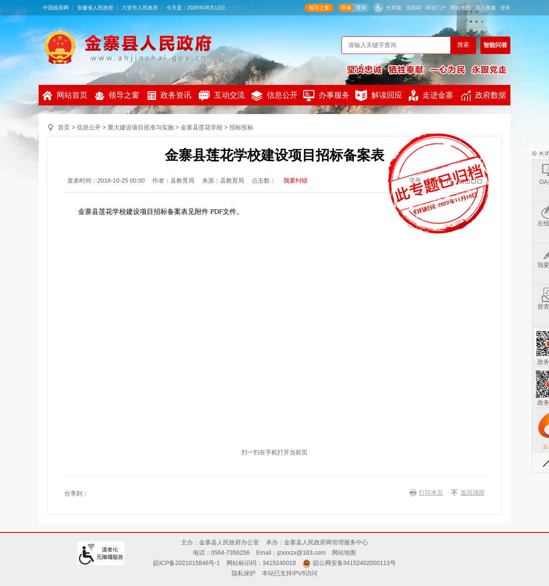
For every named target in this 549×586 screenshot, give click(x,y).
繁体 (361, 8)
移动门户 (435, 8)
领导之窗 (319, 8)
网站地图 (460, 8)
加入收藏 (485, 8)
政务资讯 (169, 95)
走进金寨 (431, 95)
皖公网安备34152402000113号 (354, 562)
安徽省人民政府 (95, 8)
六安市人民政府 (140, 8)
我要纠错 (296, 180)
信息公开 (274, 96)
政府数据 (483, 95)
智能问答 (495, 45)
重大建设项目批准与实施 (141, 127)
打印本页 (431, 492)
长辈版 (393, 8)
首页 (64, 127)
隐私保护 (244, 573)
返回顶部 (473, 492)
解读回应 (378, 95)
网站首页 (64, 95)
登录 (505, 8)
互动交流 (222, 95)
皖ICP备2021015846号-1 (186, 562)
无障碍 (413, 8)
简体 (346, 8)
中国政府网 (56, 8)
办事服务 (326, 95)
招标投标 (241, 127)
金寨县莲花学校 (202, 127)
